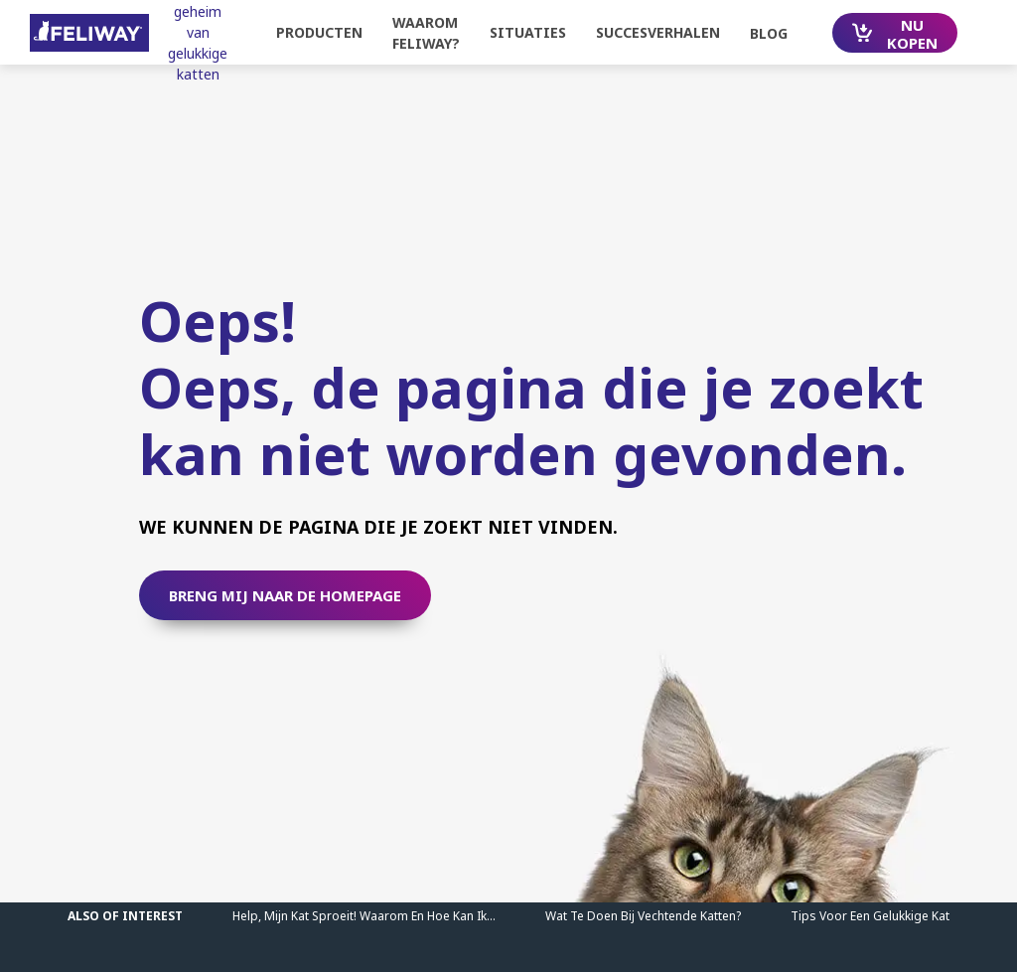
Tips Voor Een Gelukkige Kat (870, 915)
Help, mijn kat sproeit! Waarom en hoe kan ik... (364, 915)
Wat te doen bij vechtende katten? (643, 915)
